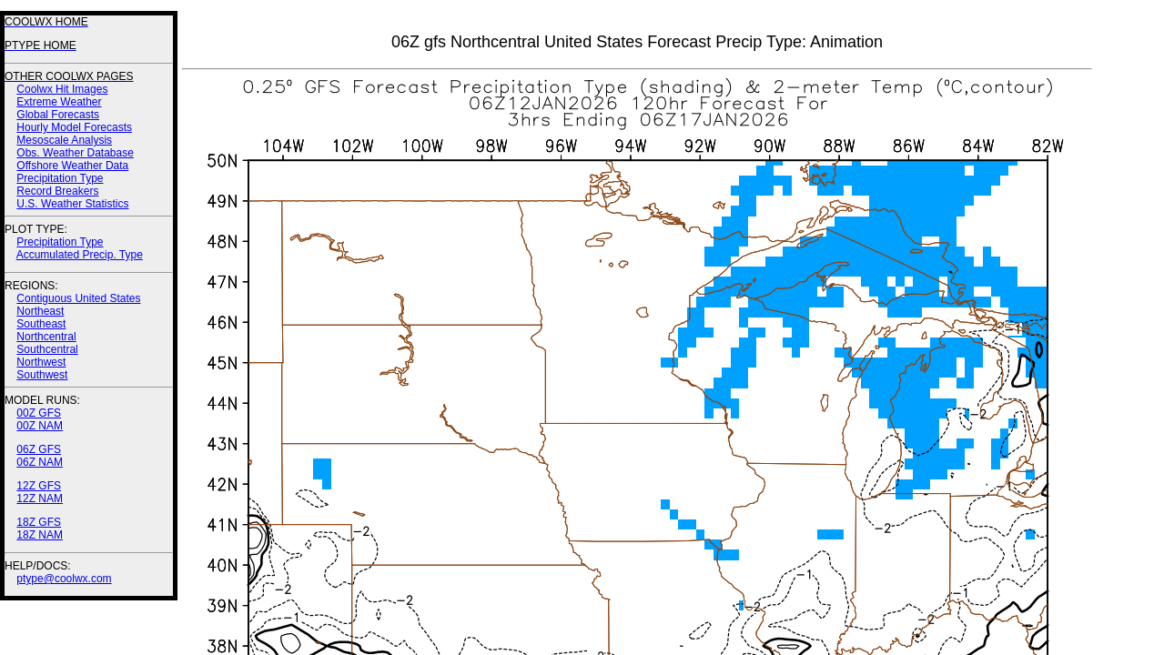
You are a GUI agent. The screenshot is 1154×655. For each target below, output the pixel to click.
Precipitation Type (59, 178)
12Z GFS (38, 485)
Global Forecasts (57, 114)
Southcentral (46, 349)
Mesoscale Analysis (64, 140)
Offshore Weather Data (72, 165)
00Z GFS (38, 413)
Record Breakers (57, 191)
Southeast (41, 323)
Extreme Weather (58, 102)
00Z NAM (39, 425)
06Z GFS (38, 449)
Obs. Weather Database (75, 152)
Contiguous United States (78, 298)
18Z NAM (39, 535)
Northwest (41, 362)
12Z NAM (39, 498)
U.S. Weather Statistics (72, 203)
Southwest (41, 374)
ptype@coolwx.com (63, 578)
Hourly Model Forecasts (74, 127)
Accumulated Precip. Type (79, 254)
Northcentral (46, 336)
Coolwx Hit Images (61, 89)
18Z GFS (38, 522)
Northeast (40, 311)
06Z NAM (39, 462)
